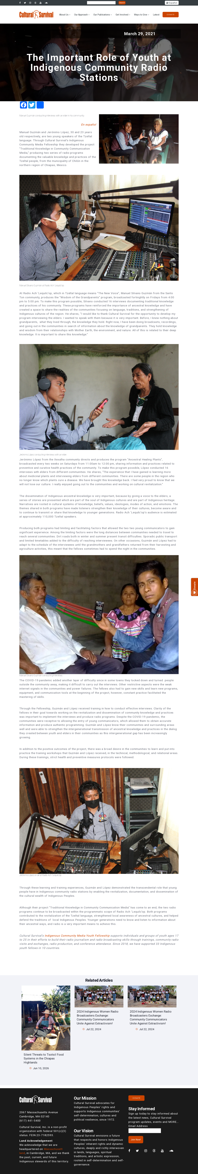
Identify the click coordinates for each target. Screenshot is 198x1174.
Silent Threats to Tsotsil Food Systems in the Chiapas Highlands (44, 1058)
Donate (170, 14)
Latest (156, 14)
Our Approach (81, 14)
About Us (63, 14)
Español (171, 3)
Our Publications (101, 14)
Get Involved (122, 14)
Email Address (138, 1126)
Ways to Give (140, 14)
